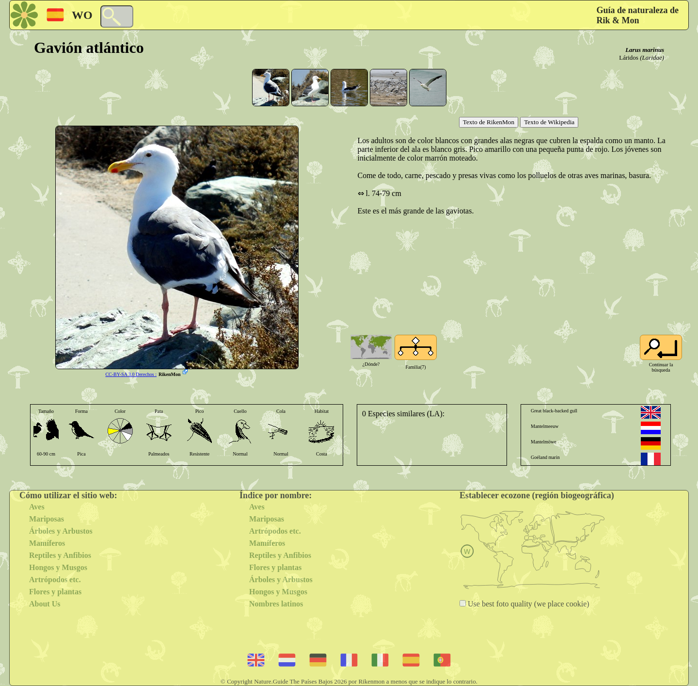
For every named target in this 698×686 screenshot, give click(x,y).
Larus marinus (644, 49)
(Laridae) (652, 57)
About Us (44, 604)
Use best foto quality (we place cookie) (527, 604)
